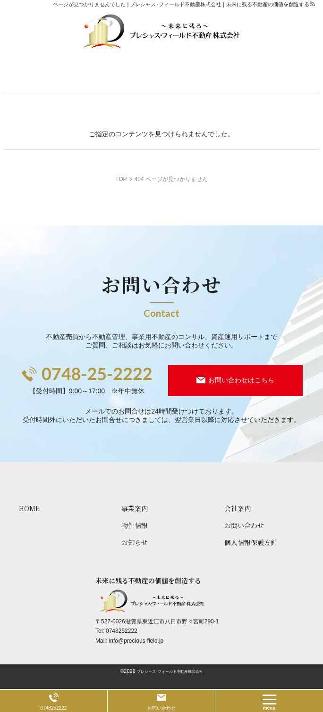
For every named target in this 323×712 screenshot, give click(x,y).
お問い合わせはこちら (241, 380)
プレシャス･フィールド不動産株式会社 (170, 672)
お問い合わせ (161, 708)
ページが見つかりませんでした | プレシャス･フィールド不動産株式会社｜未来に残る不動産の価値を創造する (181, 4)
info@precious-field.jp (136, 640)
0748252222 (121, 631)
